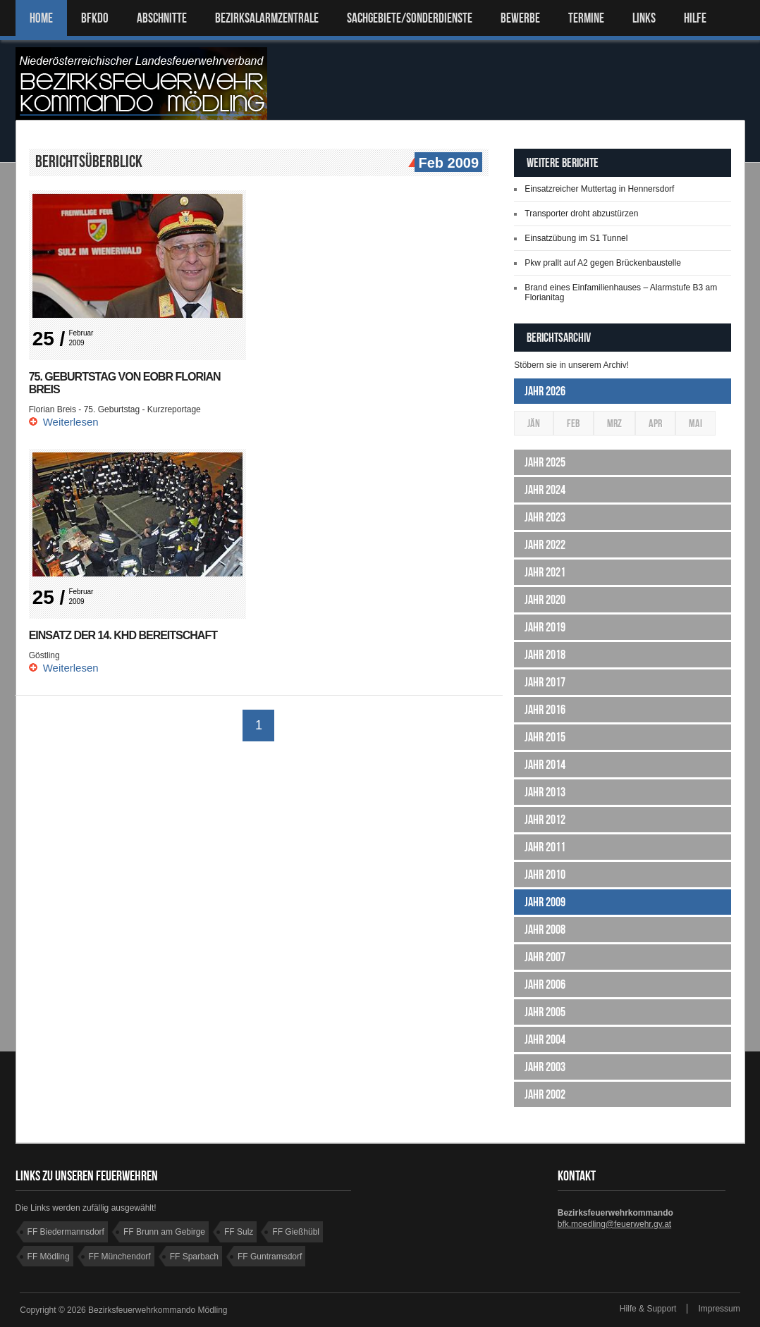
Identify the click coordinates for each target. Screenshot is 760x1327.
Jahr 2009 (545, 902)
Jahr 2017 (545, 682)
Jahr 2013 (545, 792)
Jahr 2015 (545, 737)
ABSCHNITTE (162, 18)
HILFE (695, 18)
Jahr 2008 (545, 929)
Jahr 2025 (545, 462)
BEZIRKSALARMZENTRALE (267, 18)
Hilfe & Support (648, 1309)
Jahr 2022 (545, 545)
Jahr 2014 (545, 765)
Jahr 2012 (545, 820)
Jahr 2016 (545, 710)
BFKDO (95, 18)
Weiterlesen (71, 422)
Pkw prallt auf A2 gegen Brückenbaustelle (602, 263)
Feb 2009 (447, 163)
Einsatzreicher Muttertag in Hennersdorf (599, 189)
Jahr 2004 (545, 1039)
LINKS (644, 18)
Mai (695, 423)
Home (41, 18)
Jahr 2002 (545, 1094)
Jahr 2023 (545, 517)
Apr (655, 423)
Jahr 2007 (545, 957)
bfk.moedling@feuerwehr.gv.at (614, 1224)
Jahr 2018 (545, 655)
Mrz (614, 423)
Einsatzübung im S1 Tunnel (576, 238)
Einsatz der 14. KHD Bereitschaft (123, 635)
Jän (533, 423)
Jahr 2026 (545, 391)
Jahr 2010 (545, 875)
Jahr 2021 (545, 572)
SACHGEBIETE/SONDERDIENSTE (409, 18)
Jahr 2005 (545, 1012)
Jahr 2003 (545, 1067)
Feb (573, 423)
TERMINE (586, 18)
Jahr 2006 (545, 984)
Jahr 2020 (545, 600)
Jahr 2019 (545, 627)
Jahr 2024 (545, 490)
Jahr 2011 (545, 847)
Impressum (719, 1309)
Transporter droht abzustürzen (581, 213)
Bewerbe (520, 18)
